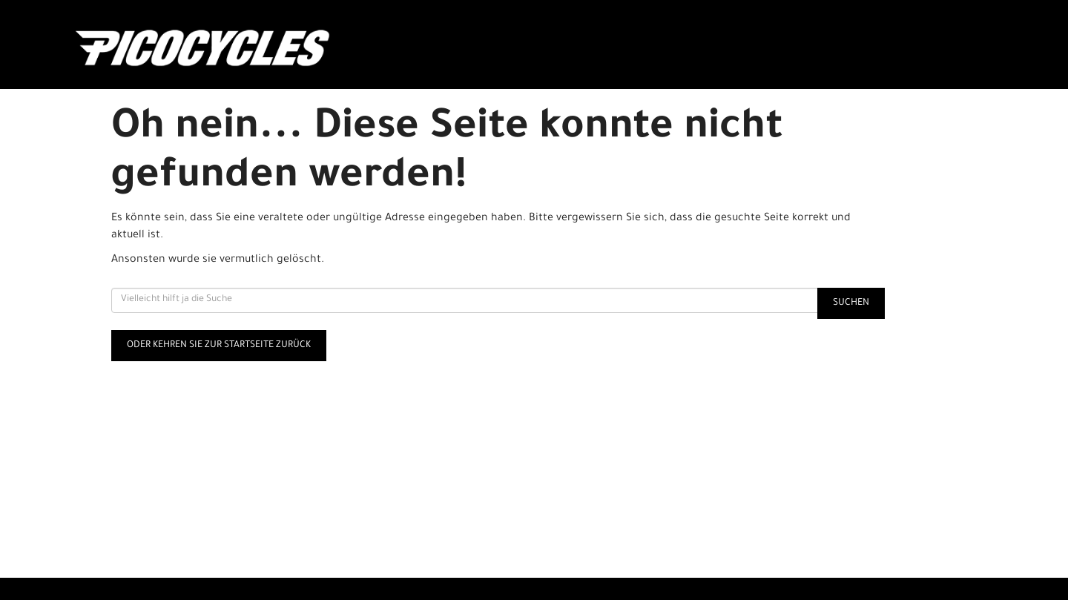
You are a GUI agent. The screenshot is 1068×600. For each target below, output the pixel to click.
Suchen (851, 303)
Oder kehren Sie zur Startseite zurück (219, 345)
